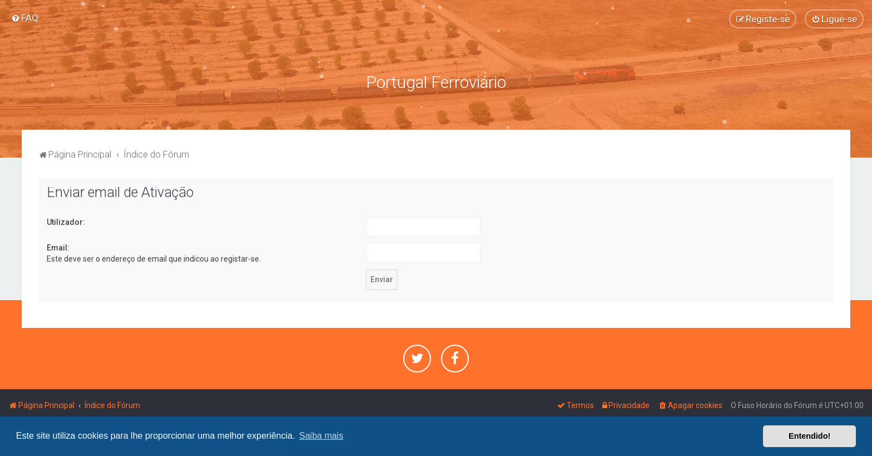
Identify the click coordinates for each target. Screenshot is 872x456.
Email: (58, 247)
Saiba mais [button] (321, 435)
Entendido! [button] (809, 436)
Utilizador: (66, 221)
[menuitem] (24, 17)
